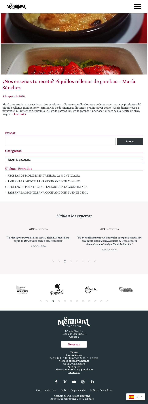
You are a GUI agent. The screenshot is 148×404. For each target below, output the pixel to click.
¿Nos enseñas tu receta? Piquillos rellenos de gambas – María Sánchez (68, 84)
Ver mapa (74, 372)
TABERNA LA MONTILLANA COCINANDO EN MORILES (44, 181)
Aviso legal (51, 390)
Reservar (74, 344)
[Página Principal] (16, 6)
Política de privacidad (73, 390)
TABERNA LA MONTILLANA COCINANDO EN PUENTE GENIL (48, 192)
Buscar (10, 133)
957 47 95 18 (74, 366)
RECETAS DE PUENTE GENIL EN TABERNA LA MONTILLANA (47, 186)
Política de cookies (101, 390)
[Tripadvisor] (91, 382)
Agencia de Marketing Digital (72, 398)
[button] (53, 261)
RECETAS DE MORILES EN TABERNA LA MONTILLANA (44, 175)
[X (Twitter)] (65, 382)
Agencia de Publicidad (72, 395)
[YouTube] (74, 382)
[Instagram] (83, 382)
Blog (38, 390)
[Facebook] (56, 382)
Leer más (20, 114)
